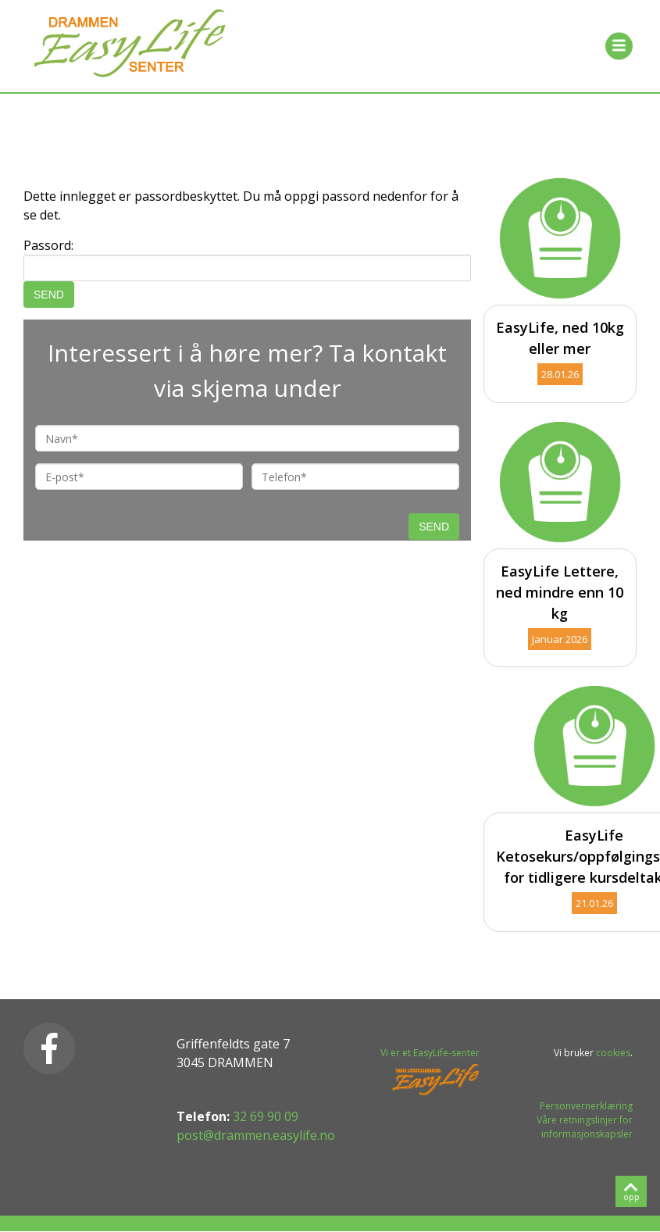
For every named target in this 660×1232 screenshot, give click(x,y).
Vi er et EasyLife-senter (430, 1052)
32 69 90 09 (265, 1116)
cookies (613, 1052)
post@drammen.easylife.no (256, 1135)
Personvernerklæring (586, 1105)
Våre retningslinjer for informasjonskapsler (585, 1127)
